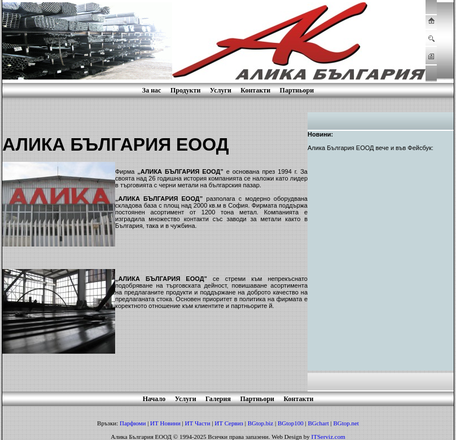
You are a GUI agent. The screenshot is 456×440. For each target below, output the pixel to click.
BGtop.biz (261, 423)
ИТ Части (198, 423)
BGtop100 (291, 423)
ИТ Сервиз (228, 423)
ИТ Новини (165, 423)
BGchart (318, 423)
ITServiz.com (328, 436)
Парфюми (133, 423)
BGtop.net (346, 423)
